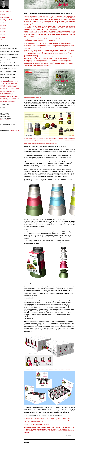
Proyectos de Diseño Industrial (8, 48)
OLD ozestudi (4, 45)
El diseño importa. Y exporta (7, 63)
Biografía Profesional (5, 11)
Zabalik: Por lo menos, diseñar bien (9, 65)
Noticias (2, 107)
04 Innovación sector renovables (9, 96)
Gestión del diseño (5, 22)
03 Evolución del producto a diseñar (9, 98)
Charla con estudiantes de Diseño (9, 54)
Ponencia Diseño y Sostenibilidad (9, 57)
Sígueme (2, 40)
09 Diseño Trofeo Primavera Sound (9, 88)
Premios (2, 31)
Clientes (2, 34)
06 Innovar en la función (6, 93)
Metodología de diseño (6, 20)
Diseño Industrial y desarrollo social (9, 51)
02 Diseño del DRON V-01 (7, 100)
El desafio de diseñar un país (8, 68)
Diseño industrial (4, 17)
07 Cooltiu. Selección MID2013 (8, 91)
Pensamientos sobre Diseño (7, 77)
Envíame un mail (4, 119)
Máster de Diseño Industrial (7, 74)
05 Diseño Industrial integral (7, 95)
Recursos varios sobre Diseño (8, 71)
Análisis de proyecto (5, 80)
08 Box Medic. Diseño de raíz (8, 90)
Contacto (2, 43)
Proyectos (3, 28)
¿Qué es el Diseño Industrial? (8, 60)
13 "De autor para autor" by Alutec (9, 81)
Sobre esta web (4, 104)
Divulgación (3, 25)
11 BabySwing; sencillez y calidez (9, 85)
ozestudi (2, 14)
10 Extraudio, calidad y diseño (8, 86)
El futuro (2, 37)
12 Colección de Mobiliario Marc (8, 83)
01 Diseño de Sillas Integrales (8, 101)
